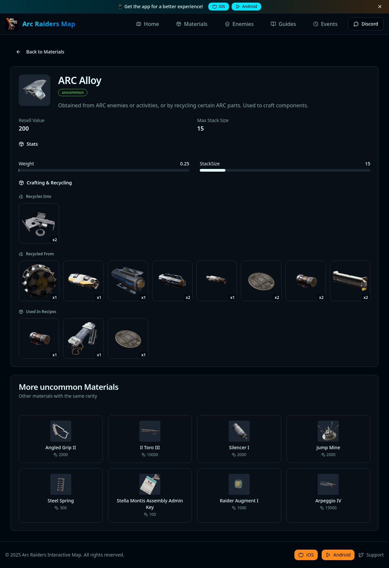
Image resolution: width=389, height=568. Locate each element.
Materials (192, 24)
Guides (283, 24)
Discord (366, 24)
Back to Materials (40, 52)
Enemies (239, 24)
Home (147, 24)
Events (325, 24)
